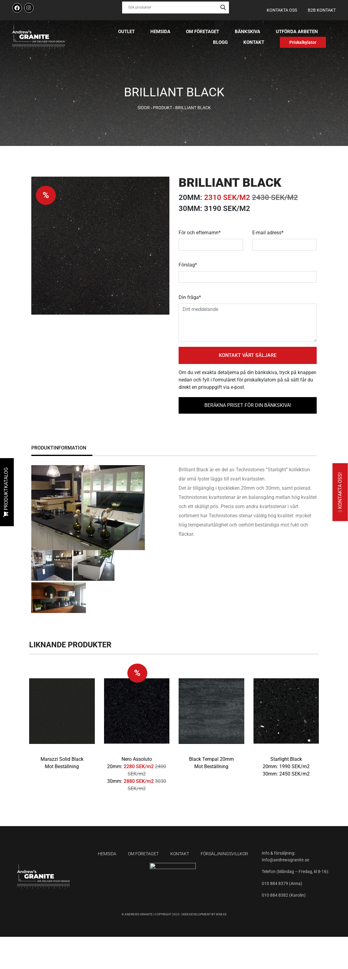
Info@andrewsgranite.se (285, 859)
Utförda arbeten (297, 31)
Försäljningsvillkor (224, 853)
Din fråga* (190, 297)
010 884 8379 (275, 883)
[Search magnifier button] (223, 7)
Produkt (162, 107)
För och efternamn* (200, 233)
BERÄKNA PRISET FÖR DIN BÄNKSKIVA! (247, 405)
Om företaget (202, 31)
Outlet (126, 31)
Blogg (220, 42)
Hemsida (160, 31)
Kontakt (253, 42)
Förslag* (188, 265)
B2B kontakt (322, 10)
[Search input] (172, 7)
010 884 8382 (275, 895)
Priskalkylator (302, 42)
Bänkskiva (247, 31)
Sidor (143, 107)
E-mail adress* (268, 233)
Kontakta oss (282, 10)
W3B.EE (221, 914)
